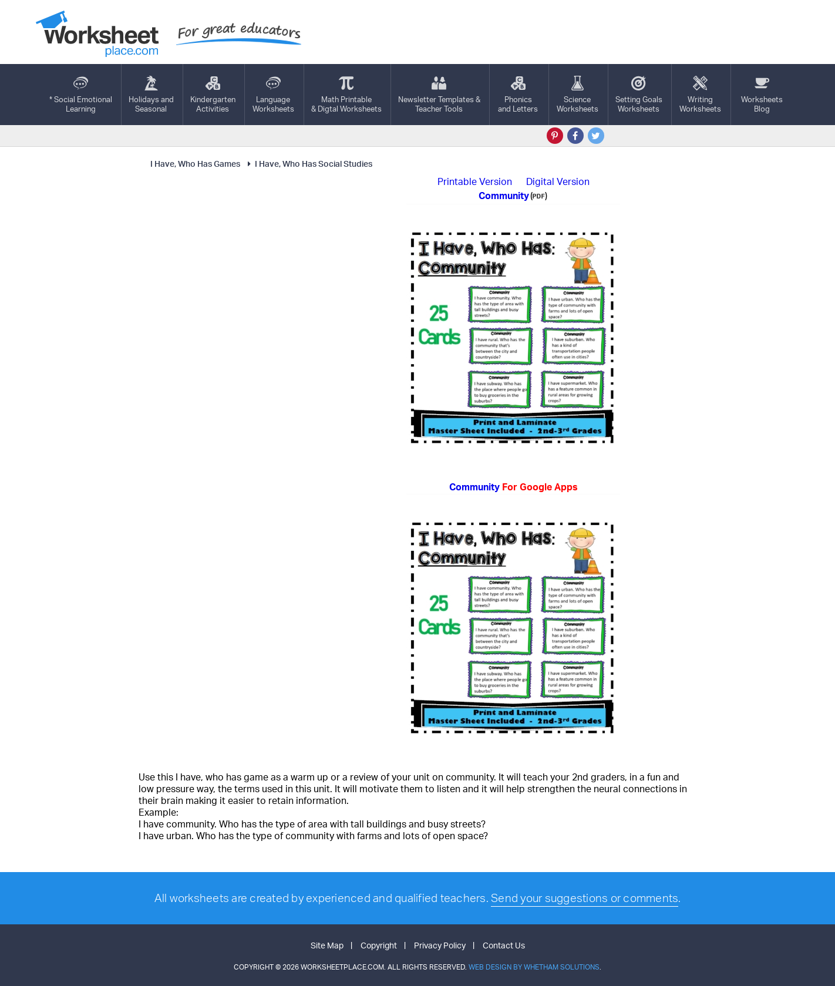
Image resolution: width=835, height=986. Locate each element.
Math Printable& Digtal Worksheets (346, 94)
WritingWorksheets (700, 94)
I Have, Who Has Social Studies (308, 164)
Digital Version (558, 181)
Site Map (327, 945)
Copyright (379, 945)
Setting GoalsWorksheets (638, 94)
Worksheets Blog (762, 94)
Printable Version (474, 181)
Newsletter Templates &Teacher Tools (439, 94)
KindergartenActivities (212, 94)
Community (513, 487)
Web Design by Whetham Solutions (534, 967)
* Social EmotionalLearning (80, 94)
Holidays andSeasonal (151, 94)
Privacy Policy (440, 945)
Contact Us (504, 945)
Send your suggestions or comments (584, 898)
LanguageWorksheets (273, 94)
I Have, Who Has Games (195, 164)
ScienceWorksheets (577, 94)
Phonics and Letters (518, 94)
